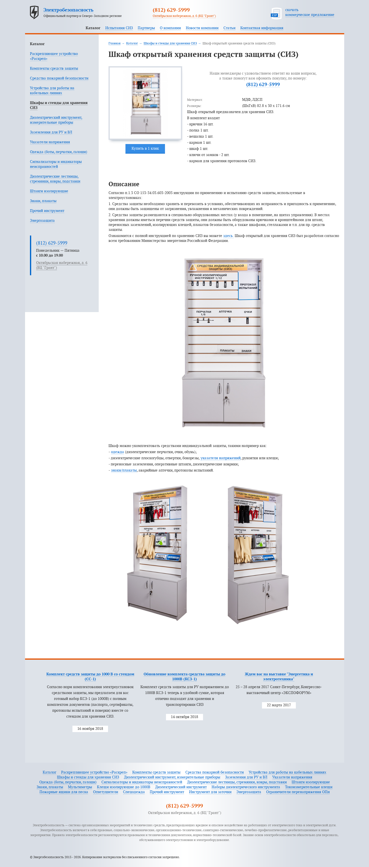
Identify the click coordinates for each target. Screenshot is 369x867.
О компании (170, 28)
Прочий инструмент (47, 211)
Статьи (229, 28)
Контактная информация (261, 28)
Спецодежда (134, 792)
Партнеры (146, 28)
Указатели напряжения (50, 142)
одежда (117, 452)
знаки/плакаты (124, 470)
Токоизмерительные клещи (308, 787)
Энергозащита (42, 221)
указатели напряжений (221, 458)
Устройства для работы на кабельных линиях (287, 772)
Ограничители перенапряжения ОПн (298, 792)
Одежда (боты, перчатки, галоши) (58, 152)
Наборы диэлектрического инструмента (246, 787)
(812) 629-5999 (171, 10)
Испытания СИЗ (119, 28)
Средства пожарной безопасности (59, 78)
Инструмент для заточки (210, 792)
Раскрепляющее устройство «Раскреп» (94, 772)
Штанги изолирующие (49, 191)
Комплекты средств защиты (54, 68)
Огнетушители (105, 792)
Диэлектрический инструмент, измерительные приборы (172, 777)
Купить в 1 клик (145, 148)
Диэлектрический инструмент (181, 787)
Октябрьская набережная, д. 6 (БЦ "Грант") (184, 16)
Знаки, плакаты (43, 201)
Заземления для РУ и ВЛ (51, 132)
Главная (115, 43)
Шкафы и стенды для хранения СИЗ (170, 43)
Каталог (93, 28)
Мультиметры (80, 787)
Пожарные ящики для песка (64, 792)
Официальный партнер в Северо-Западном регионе (82, 16)
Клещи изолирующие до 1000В (123, 787)
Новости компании (202, 28)
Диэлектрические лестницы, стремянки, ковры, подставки (237, 782)
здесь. (228, 236)
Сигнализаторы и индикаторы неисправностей (141, 782)
